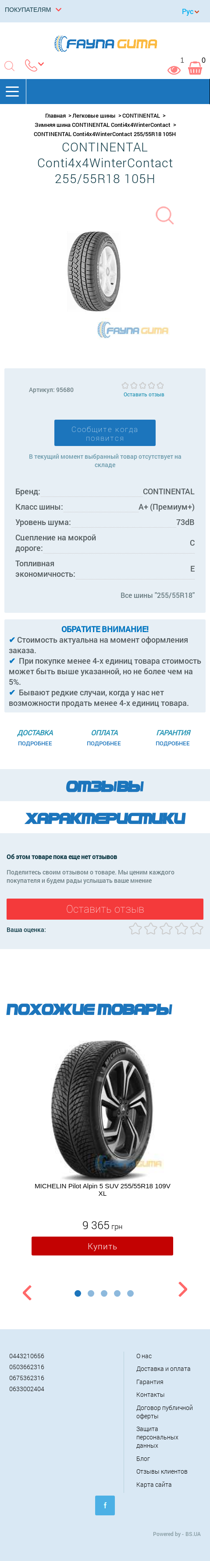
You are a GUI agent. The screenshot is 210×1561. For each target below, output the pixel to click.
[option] (102, 1150)
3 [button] (104, 1293)
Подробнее (35, 743)
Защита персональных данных (157, 1437)
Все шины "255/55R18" (158, 595)
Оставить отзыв (144, 394)
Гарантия (150, 1382)
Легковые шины (94, 115)
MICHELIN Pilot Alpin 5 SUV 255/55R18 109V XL (103, 1189)
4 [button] (117, 1293)
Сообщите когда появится (105, 433)
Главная (55, 115)
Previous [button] (26, 1291)
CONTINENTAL (141, 115)
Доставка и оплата (163, 1368)
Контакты (150, 1394)
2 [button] (91, 1293)
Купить (102, 1246)
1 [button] (78, 1293)
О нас (144, 1356)
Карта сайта (154, 1484)
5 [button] (130, 1293)
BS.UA (193, 1533)
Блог (143, 1458)
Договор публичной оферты (164, 1411)
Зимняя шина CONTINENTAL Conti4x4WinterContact (103, 125)
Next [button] (183, 1291)
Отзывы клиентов (162, 1471)
